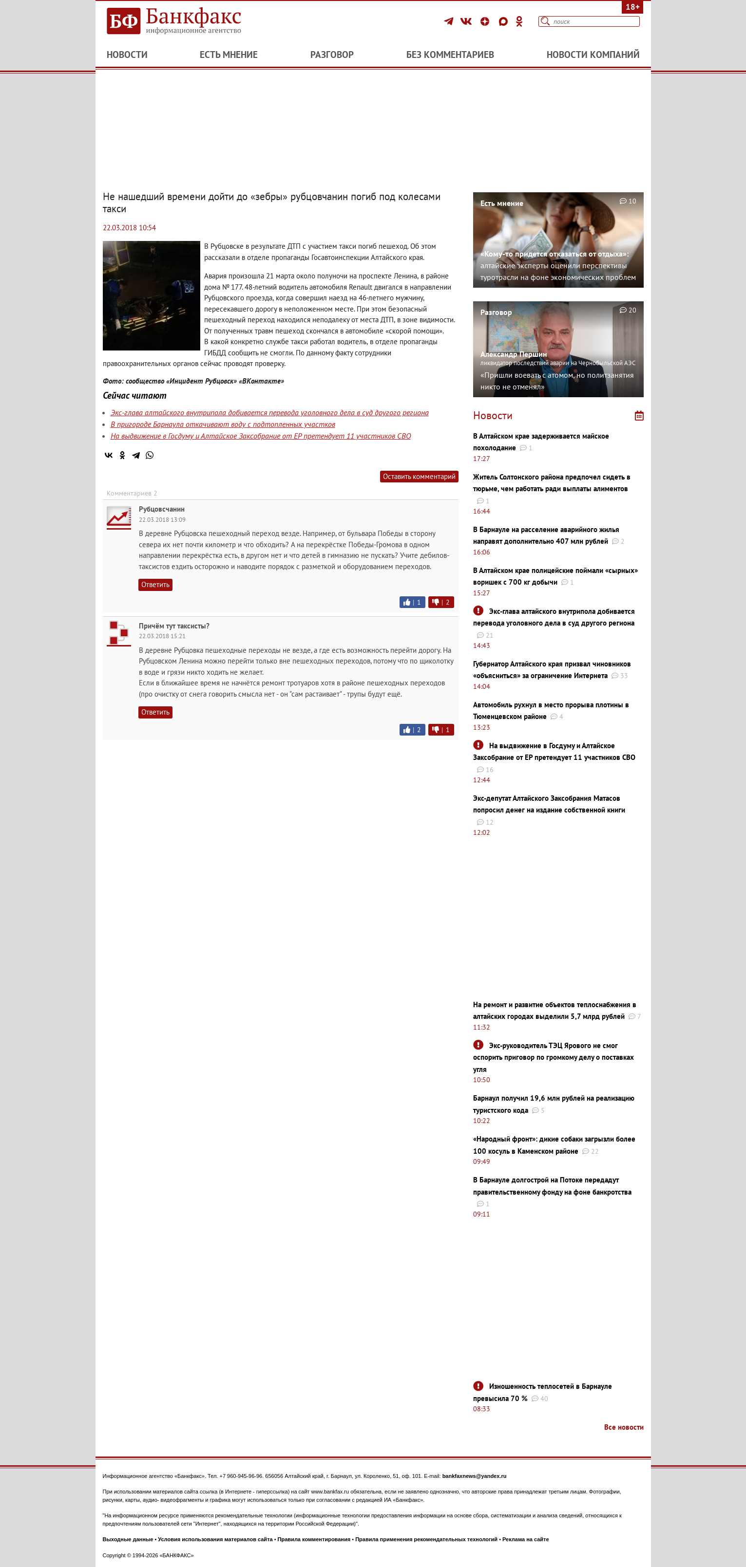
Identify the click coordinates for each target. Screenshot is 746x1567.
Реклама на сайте (525, 1539)
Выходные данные (128, 1539)
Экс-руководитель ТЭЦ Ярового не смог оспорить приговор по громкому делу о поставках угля (553, 1057)
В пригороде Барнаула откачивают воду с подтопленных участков (223, 424)
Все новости (624, 1427)
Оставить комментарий (419, 476)
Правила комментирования (314, 1539)
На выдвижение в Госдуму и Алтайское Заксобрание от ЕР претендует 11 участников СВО (261, 436)
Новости (127, 54)
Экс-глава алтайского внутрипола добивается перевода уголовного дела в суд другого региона (270, 412)
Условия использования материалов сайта (215, 1539)
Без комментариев (450, 54)
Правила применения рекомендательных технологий (426, 1539)
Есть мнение (229, 54)
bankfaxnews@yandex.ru (474, 1476)
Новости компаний (593, 54)
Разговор (332, 54)
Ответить (155, 584)
